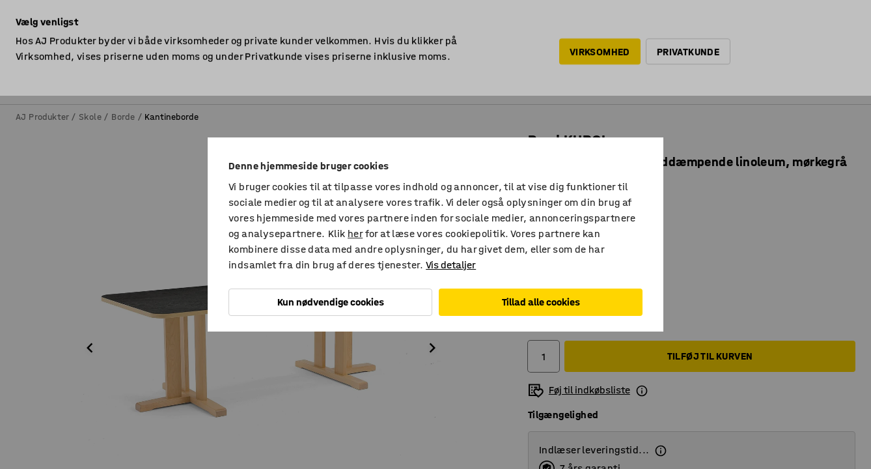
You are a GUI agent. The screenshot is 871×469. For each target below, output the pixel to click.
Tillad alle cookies (541, 302)
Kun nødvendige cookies (330, 302)
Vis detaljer (451, 265)
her (355, 233)
